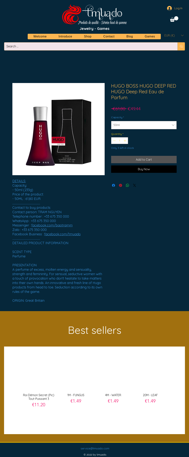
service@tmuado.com (95, 448)
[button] (174, 19)
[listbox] (174, 35)
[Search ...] (88, 46)
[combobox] (144, 125)
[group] (94, 390)
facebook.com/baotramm (52, 225)
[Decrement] (114, 140)
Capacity (117, 117)
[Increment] (125, 140)
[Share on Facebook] (113, 185)
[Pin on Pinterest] (120, 185)
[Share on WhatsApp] (127, 185)
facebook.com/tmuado (62, 234)
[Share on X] (134, 185)
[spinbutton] (119, 140)
